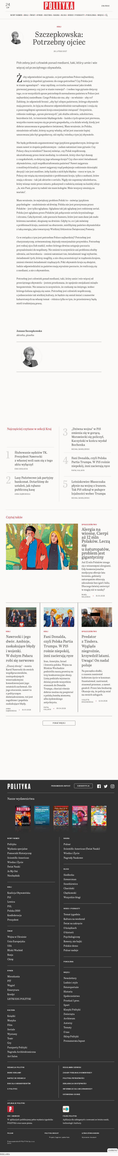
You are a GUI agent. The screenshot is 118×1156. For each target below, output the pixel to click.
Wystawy (12, 1034)
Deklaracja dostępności (74, 1084)
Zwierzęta (69, 1014)
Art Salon (12, 1056)
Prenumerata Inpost (60, 786)
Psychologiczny (72, 936)
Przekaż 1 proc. (72, 1000)
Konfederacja (14, 915)
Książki (11, 1016)
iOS (8, 1116)
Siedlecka (69, 874)
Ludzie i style (71, 982)
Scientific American (18, 857)
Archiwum (69, 1018)
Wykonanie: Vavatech (89, 1137)
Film (9, 1025)
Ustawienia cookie (71, 1094)
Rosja (10, 954)
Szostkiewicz (71, 883)
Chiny (10, 959)
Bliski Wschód (15, 950)
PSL (9, 906)
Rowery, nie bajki (73, 941)
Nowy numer (16, 15)
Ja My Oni (12, 871)
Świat (32, 15)
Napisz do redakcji (16, 1078)
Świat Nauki (13, 866)
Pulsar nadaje (71, 950)
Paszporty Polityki (17, 1047)
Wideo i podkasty (76, 15)
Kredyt (11, 994)
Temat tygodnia (72, 914)
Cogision (58, 1137)
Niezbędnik (13, 875)
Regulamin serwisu (72, 1067)
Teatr (10, 1038)
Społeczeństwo (72, 996)
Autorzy (68, 1023)
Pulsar (67, 844)
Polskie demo (71, 945)
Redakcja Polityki (15, 1067)
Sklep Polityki (71, 1036)
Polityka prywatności (73, 1078)
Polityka (11, 844)
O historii (69, 932)
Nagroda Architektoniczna (21, 1051)
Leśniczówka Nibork (90, 1133)
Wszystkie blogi (72, 897)
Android (16, 1116)
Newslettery (70, 978)
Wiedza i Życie (15, 862)
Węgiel (11, 985)
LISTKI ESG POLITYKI (19, 999)
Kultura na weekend (74, 919)
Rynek (40, 15)
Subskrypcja (83, 786)
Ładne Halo (66, 1137)
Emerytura (13, 990)
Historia (68, 991)
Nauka (56, 15)
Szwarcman (70, 879)
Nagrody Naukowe (73, 857)
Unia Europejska (16, 941)
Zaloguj (105, 6)
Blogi (63, 15)
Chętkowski (70, 893)
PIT (9, 981)
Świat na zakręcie (73, 923)
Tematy (68, 1027)
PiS (9, 897)
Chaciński (69, 888)
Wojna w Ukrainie (16, 936)
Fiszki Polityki (70, 1116)
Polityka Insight (52, 1133)
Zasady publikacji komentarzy (77, 1073)
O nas (66, 1032)
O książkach (70, 928)
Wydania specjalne (17, 848)
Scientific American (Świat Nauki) (82, 848)
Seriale (11, 1029)
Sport (67, 1005)
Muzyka (11, 1020)
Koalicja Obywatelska (18, 893)
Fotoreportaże (71, 987)
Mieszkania (13, 976)
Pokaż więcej (59, 723)
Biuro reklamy (14, 1073)
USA (9, 945)
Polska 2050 (13, 910)
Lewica (11, 901)
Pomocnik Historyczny (19, 853)
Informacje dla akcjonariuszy (77, 1089)
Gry (9, 1042)
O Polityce (12, 1089)
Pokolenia (91, 15)
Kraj (26, 15)
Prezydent (12, 919)
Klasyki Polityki (72, 1009)
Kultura (48, 15)
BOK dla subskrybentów (19, 1084)
